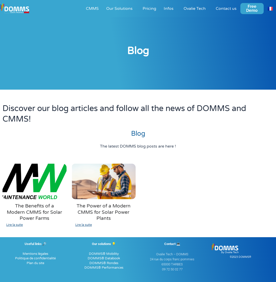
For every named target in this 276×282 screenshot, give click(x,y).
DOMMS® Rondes (103, 263)
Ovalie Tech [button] (195, 8)
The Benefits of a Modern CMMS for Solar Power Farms (34, 212)
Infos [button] (169, 8)
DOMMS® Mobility (104, 253)
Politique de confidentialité (35, 258)
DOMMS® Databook (104, 258)
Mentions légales (35, 253)
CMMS (92, 8)
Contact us (226, 8)
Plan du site (35, 263)
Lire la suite (14, 224)
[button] (120, 8)
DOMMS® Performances (103, 267)
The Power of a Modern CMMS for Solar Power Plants (104, 212)
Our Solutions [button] (119, 8)
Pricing (149, 8)
